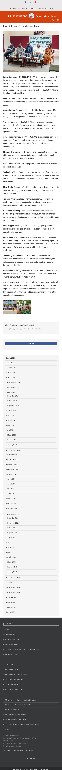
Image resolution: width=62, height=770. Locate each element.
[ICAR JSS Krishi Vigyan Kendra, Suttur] (31, 51)
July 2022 (10, 543)
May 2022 (10, 552)
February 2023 (12, 503)
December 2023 (12, 455)
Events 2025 (10, 363)
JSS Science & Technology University (17, 705)
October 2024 (12, 401)
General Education (10, 635)
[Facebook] (28, 758)
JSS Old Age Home (11, 684)
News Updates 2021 (13, 578)
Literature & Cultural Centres (14, 689)
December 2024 (12, 396)
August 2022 (11, 538)
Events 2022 (10, 378)
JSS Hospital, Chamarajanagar (15, 720)
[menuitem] (13, 8)
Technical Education (11, 640)
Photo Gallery (11, 597)
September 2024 (13, 406)
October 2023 (12, 464)
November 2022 (12, 523)
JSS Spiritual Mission (12, 670)
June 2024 (11, 420)
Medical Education (11, 644)
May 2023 (10, 489)
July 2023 (10, 479)
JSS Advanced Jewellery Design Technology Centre (22, 649)
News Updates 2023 (13, 451)
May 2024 (10, 425)
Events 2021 (10, 583)
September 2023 (13, 469)
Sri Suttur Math (9, 665)
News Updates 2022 (13, 514)
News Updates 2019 (13, 593)
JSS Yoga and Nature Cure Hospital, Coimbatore (21, 724)
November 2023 (12, 459)
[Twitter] (31, 758)
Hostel (6, 630)
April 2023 (10, 494)
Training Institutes (10, 654)
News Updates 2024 (13, 392)
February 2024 (12, 440)
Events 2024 (10, 368)
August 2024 (11, 411)
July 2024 (10, 415)
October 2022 (12, 528)
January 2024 (12, 445)
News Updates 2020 (13, 588)
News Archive (11, 607)
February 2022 (12, 567)
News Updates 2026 (13, 382)
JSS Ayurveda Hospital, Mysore (15, 715)
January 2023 (12, 508)
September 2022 (13, 533)
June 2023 (11, 484)
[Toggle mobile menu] (58, 20)
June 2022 (11, 547)
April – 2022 (11, 557)
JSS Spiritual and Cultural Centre (15, 675)
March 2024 (11, 435)
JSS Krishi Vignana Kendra (13, 679)
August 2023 (11, 474)
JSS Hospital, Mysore (12, 710)
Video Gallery (11, 602)
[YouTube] (34, 758)
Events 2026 (10, 358)
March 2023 (11, 498)
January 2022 (12, 572)
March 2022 (11, 562)
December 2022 (12, 518)
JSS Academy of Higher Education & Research (20, 700)
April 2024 (10, 430)
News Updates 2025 (13, 387)
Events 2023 (10, 373)
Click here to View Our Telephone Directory (18, 750)
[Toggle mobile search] (53, 20)
